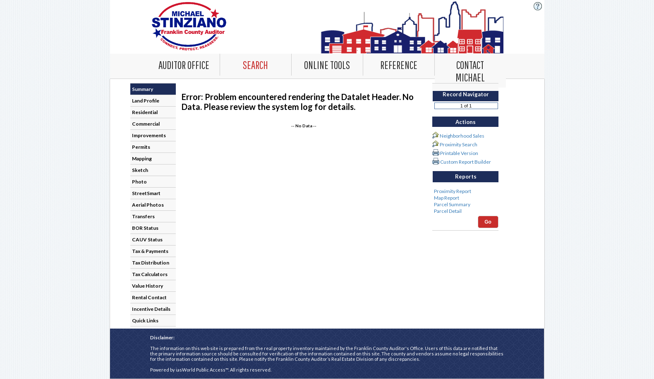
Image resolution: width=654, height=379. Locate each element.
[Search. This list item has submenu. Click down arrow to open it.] (255, 64)
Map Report (465, 198)
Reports (466, 176)
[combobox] (256, 65)
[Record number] (466, 105)
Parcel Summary (465, 204)
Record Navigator (466, 94)
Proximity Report (465, 191)
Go (487, 222)
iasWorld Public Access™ (202, 369)
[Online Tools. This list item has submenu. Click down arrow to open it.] (327, 64)
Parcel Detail (465, 211)
